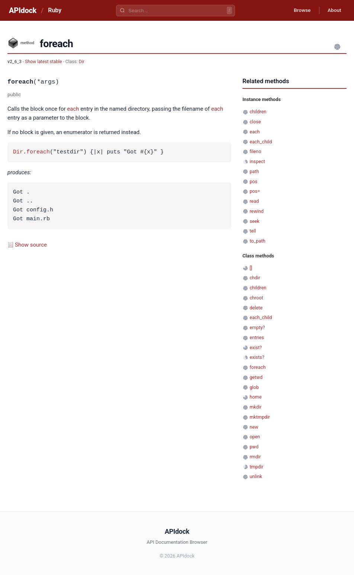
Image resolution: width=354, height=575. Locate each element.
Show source (31, 244)
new (254, 427)
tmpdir (256, 467)
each (73, 108)
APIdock (22, 10)
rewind (257, 211)
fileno (255, 151)
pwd (254, 446)
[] (251, 268)
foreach (38, 152)
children (258, 111)
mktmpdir (260, 417)
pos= (255, 191)
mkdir (255, 407)
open (255, 436)
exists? (257, 357)
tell (253, 231)
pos (253, 181)
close (255, 121)
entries (257, 337)
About (333, 10)
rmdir (255, 456)
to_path (257, 241)
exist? (256, 347)
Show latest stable (44, 61)
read (254, 201)
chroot (256, 298)
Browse (300, 10)
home (255, 397)
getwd (256, 377)
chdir (255, 277)
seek (255, 221)
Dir (81, 61)
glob (254, 387)
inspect (257, 161)
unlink (256, 476)
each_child (261, 141)
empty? (257, 327)
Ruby (54, 10)
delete (256, 308)
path (254, 171)
